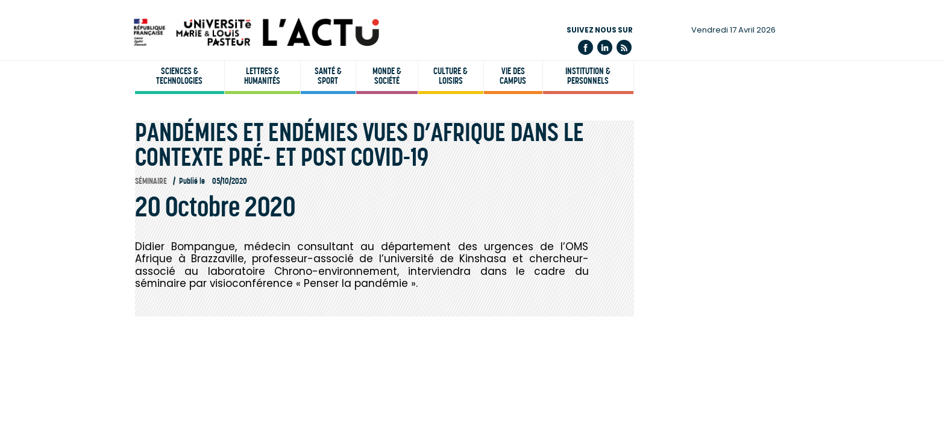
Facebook (585, 47)
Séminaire (151, 181)
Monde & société (386, 76)
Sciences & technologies (179, 76)
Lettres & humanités (262, 76)
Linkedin (604, 47)
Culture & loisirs (450, 76)
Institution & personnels (588, 76)
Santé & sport (328, 76)
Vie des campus (513, 76)
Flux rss (624, 47)
